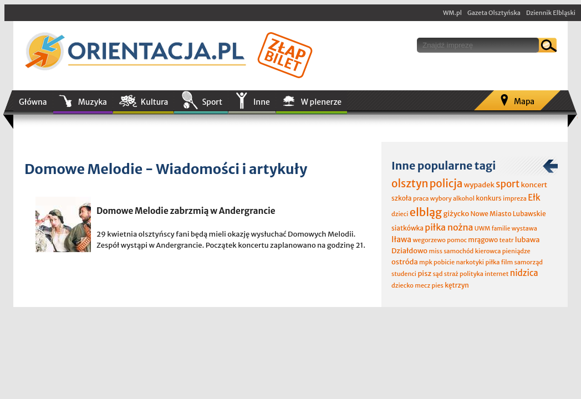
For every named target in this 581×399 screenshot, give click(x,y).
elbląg (426, 212)
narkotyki (470, 262)
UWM (483, 228)
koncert (534, 185)
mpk (425, 262)
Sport (212, 102)
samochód (458, 251)
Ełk (534, 197)
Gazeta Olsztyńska (494, 13)
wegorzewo (428, 240)
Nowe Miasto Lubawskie (508, 213)
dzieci (399, 214)
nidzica (524, 273)
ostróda (404, 262)
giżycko (456, 213)
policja (446, 183)
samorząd (528, 262)
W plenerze (321, 102)
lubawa (527, 239)
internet (496, 274)
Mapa (524, 101)
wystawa (524, 228)
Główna (33, 102)
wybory (441, 198)
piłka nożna (449, 227)
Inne (261, 102)
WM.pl (452, 13)
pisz (424, 273)
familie (501, 228)
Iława (401, 239)
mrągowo (483, 240)
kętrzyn (457, 285)
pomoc (457, 240)
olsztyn (409, 183)
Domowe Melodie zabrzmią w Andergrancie (186, 211)
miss (435, 251)
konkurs (488, 198)
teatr (506, 240)
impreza (515, 198)
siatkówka (407, 228)
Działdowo (409, 250)
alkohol (464, 198)
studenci (403, 274)
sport (507, 184)
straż (451, 274)
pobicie (444, 262)
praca (421, 198)
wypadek (479, 185)
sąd (437, 274)
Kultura (155, 102)
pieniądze (516, 251)
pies (437, 285)
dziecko (402, 285)
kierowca (488, 251)
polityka (471, 274)
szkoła (401, 198)
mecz (422, 285)
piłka (492, 262)
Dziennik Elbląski (550, 13)
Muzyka (92, 102)
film (507, 262)
